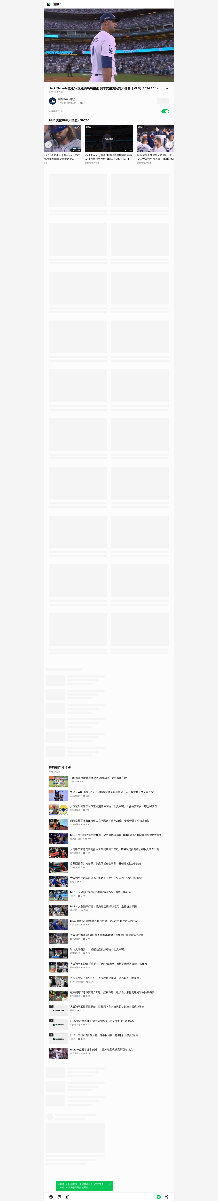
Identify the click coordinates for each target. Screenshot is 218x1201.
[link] (59, 1197)
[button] (51, 1197)
